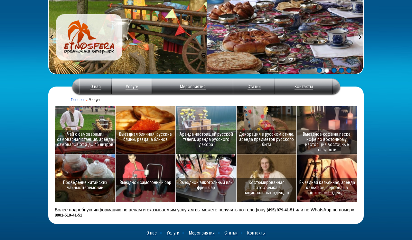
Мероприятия (193, 86)
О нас (95, 86)
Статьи (254, 86)
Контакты (304, 86)
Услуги (132, 86)
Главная (77, 100)
